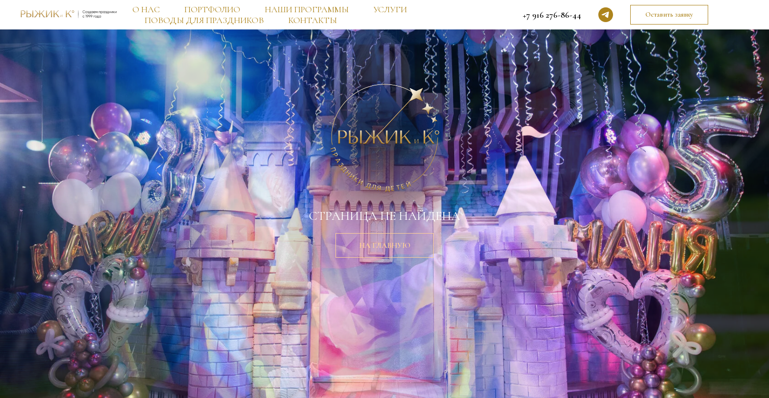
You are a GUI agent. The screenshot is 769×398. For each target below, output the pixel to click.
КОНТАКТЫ (312, 20)
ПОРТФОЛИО (212, 9)
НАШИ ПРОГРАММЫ (307, 9)
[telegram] (605, 14)
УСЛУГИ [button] (390, 9)
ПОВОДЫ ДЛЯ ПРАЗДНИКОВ (204, 20)
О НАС (146, 9)
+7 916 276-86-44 (552, 14)
